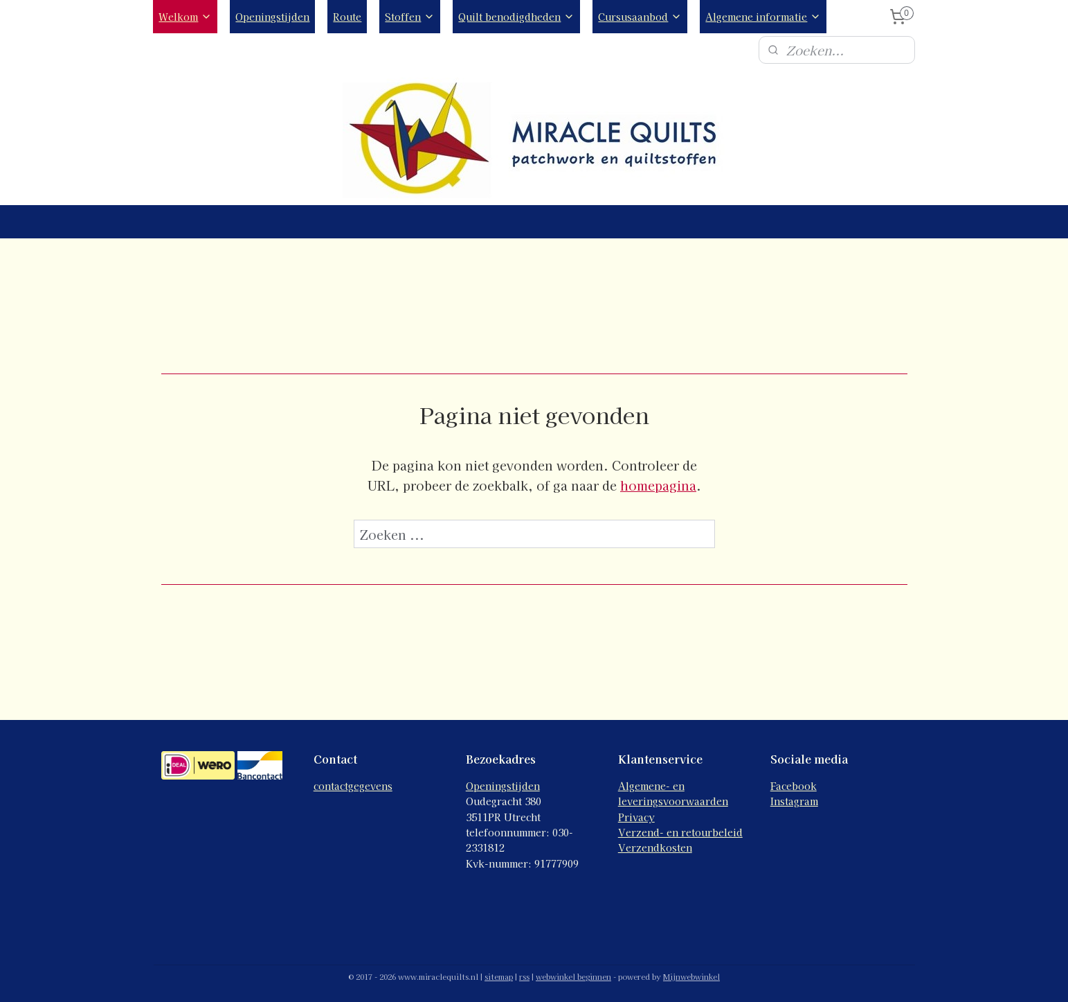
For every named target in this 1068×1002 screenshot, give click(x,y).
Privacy (636, 817)
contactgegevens (353, 786)
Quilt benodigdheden (516, 17)
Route (347, 17)
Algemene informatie (763, 17)
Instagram (794, 801)
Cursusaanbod (640, 17)
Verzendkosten (655, 847)
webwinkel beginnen (573, 976)
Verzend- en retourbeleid (680, 832)
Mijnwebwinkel (691, 976)
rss (524, 976)
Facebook (793, 786)
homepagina (658, 485)
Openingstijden (272, 17)
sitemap (499, 976)
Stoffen (410, 17)
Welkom (185, 17)
